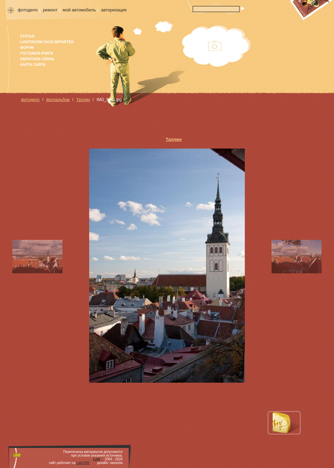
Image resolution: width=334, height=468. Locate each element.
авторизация (114, 9)
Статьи (27, 36)
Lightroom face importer (47, 42)
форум (27, 47)
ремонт (50, 9)
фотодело (28, 9)
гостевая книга (36, 53)
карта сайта (32, 65)
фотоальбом (57, 99)
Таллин (83, 99)
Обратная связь (37, 59)
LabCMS (83, 463)
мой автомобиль (79, 9)
